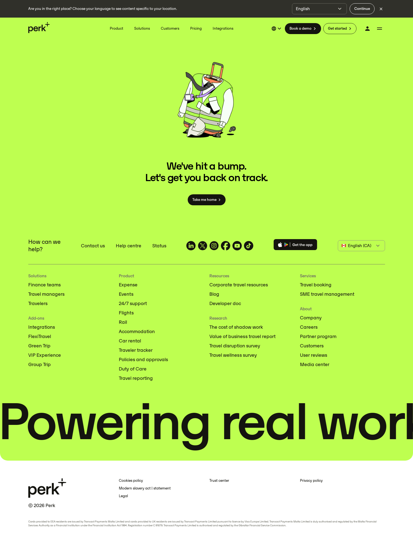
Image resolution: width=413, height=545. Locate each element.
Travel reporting (136, 378)
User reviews (313, 355)
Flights (126, 313)
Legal (123, 496)
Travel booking (315, 285)
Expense (128, 285)
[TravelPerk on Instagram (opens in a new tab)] (214, 245)
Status (159, 246)
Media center (314, 364)
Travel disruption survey (234, 346)
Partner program (318, 336)
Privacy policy (311, 480)
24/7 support (133, 303)
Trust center (219, 480)
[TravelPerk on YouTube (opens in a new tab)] (237, 245)
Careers (309, 327)
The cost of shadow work (236, 327)
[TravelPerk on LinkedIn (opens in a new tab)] (191, 245)
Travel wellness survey (233, 355)
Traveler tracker (136, 350)
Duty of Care (133, 369)
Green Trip (39, 346)
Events (126, 294)
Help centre (128, 246)
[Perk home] (39, 27)
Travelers (37, 303)
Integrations (41, 327)
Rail (123, 322)
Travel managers (46, 294)
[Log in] (367, 28)
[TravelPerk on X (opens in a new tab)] (202, 245)
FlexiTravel (39, 336)
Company (311, 318)
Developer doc (225, 303)
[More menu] (379, 28)
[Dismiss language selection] (381, 9)
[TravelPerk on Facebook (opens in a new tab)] (225, 245)
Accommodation (137, 331)
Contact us (93, 246)
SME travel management (327, 294)
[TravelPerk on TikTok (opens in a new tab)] (248, 245)
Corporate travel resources (238, 285)
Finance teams (44, 285)
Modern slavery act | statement (145, 488)
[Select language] (277, 28)
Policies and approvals (143, 359)
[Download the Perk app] (295, 245)
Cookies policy (131, 480)
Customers (312, 346)
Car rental (130, 341)
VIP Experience (44, 355)
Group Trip (39, 364)
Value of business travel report (242, 336)
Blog (214, 294)
